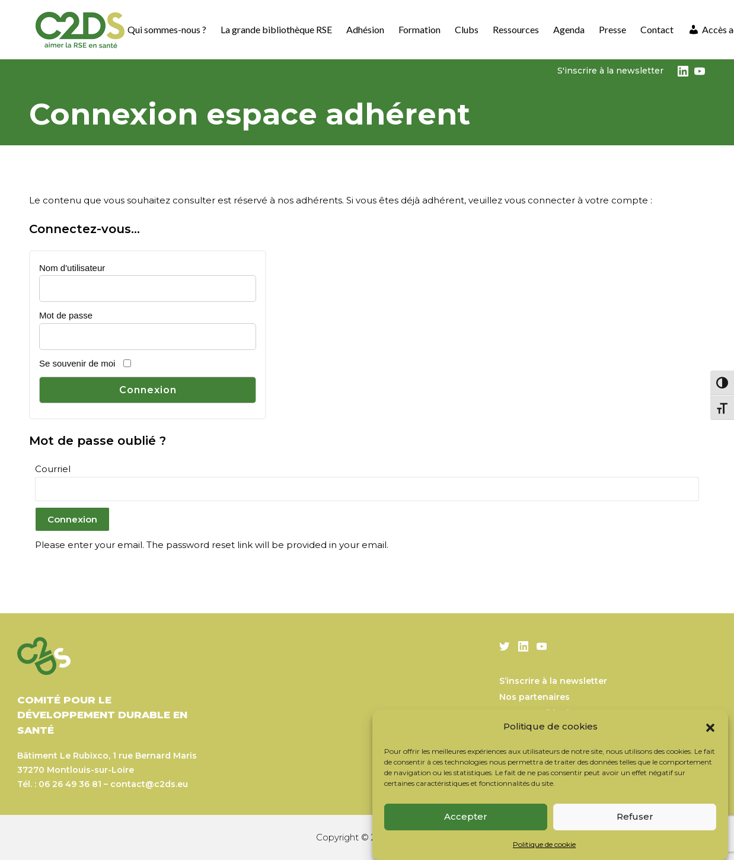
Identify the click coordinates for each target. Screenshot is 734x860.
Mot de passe (65, 315)
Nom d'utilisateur (72, 268)
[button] (710, 726)
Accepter (465, 816)
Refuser (635, 816)
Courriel (53, 468)
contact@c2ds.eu (149, 784)
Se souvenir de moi (77, 363)
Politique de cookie (544, 844)
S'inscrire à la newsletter (610, 70)
